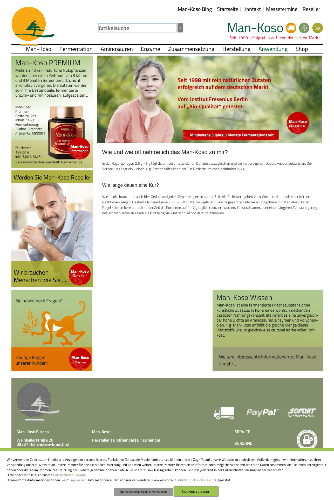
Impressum (78, 480)
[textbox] (137, 27)
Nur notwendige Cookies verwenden (143, 491)
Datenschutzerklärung (69, 474)
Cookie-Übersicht (201, 480)
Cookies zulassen (196, 491)
